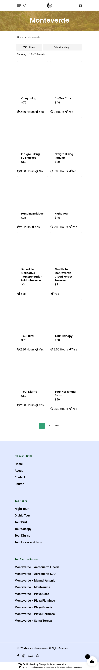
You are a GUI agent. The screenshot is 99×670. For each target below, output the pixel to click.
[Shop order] (62, 47)
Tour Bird (21, 522)
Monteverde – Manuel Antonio (35, 580)
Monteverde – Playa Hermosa (35, 614)
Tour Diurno (22, 535)
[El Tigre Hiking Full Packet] (32, 132)
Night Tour (22, 508)
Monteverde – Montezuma (32, 587)
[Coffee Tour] (65, 76)
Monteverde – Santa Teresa (33, 620)
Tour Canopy (23, 529)
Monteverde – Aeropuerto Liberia (37, 567)
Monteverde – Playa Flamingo (35, 600)
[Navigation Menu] (19, 5)
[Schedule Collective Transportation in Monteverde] (32, 247)
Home (20, 37)
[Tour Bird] (32, 314)
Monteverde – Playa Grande (33, 607)
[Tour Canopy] (65, 314)
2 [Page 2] (49, 425)
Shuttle (19, 484)
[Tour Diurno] (32, 370)
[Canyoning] (32, 76)
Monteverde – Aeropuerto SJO (35, 574)
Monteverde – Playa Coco (32, 594)
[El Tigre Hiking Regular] (65, 132)
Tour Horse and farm (28, 542)
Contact (20, 477)
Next (56, 425)
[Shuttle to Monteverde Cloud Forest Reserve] (65, 247)
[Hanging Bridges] (32, 192)
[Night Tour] (65, 192)
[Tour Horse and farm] (65, 370)
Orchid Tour (22, 515)
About (19, 470)
